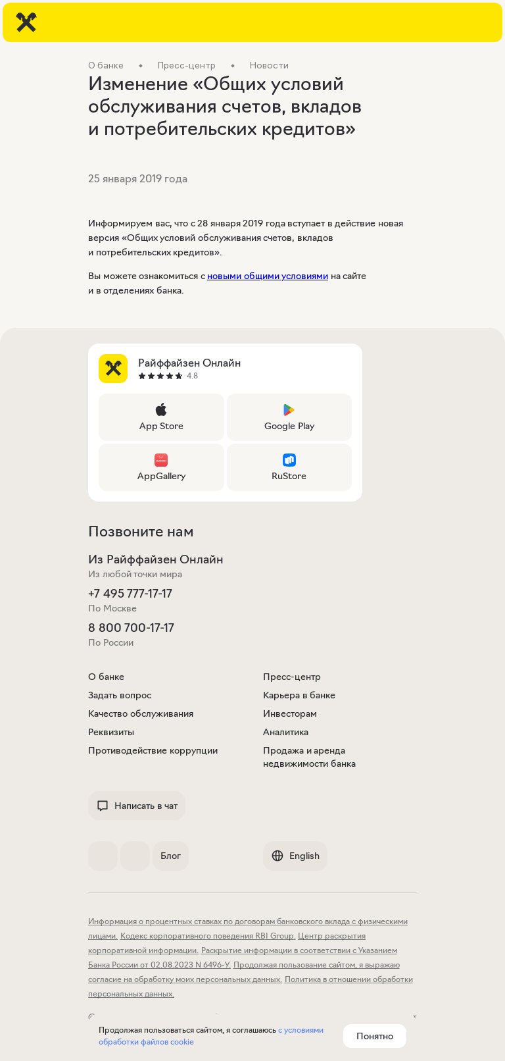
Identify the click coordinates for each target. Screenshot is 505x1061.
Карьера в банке (299, 695)
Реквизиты (111, 732)
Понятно (374, 1036)
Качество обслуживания (140, 713)
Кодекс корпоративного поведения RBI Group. (208, 936)
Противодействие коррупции (153, 750)
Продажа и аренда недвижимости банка (309, 756)
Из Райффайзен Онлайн (156, 559)
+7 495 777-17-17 (130, 593)
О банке (106, 677)
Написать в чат (137, 805)
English (295, 855)
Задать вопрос (119, 695)
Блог (170, 856)
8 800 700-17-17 (131, 628)
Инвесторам (290, 713)
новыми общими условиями (267, 276)
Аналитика (285, 732)
